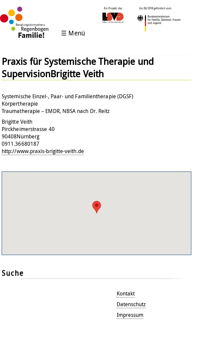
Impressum (130, 315)
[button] (96, 207)
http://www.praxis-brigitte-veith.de (43, 151)
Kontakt (126, 293)
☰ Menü (73, 33)
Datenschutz (131, 304)
